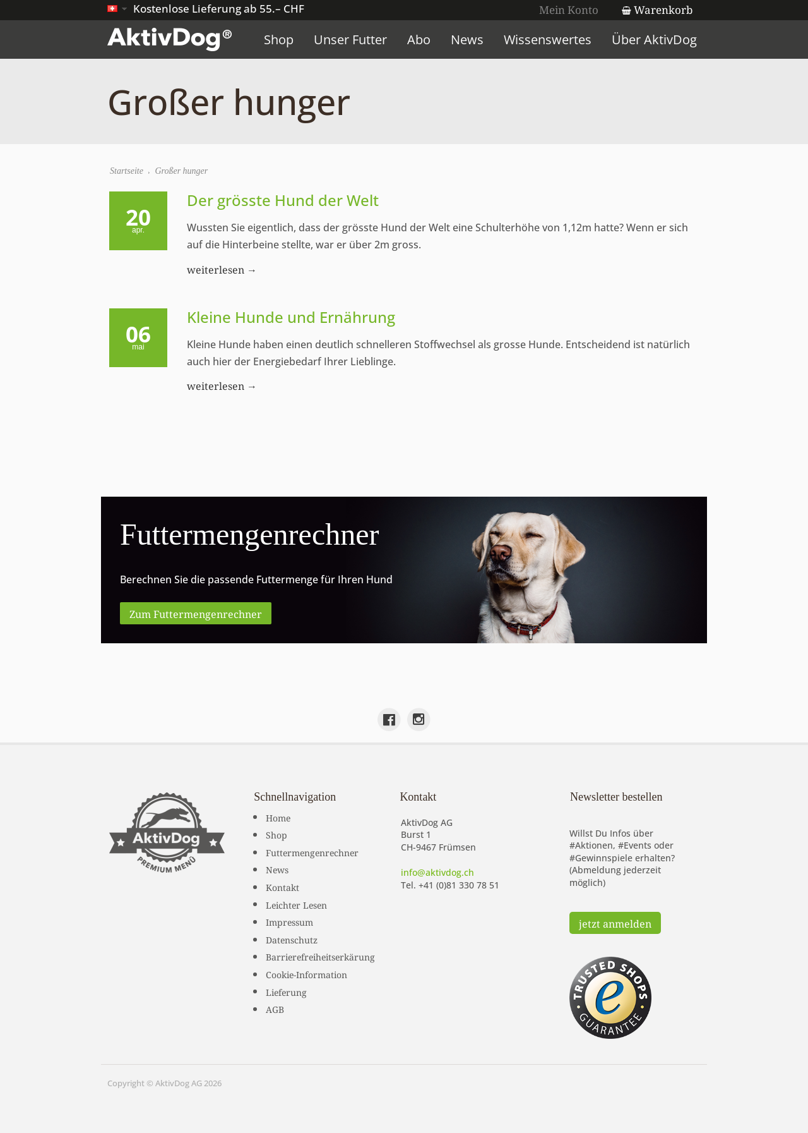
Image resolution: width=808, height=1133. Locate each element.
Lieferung (286, 991)
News (467, 39)
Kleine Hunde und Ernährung (291, 316)
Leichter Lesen (296, 904)
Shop (279, 39)
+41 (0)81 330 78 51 (459, 885)
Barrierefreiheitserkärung (320, 956)
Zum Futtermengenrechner (195, 612)
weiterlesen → (222, 268)
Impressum (289, 921)
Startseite (126, 171)
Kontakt (282, 886)
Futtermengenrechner (312, 852)
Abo (419, 39)
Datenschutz (292, 939)
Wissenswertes (547, 39)
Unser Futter (350, 39)
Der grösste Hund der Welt (283, 200)
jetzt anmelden (615, 922)
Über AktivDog (654, 39)
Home (278, 817)
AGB (275, 1008)
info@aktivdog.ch (437, 872)
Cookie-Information (306, 974)
